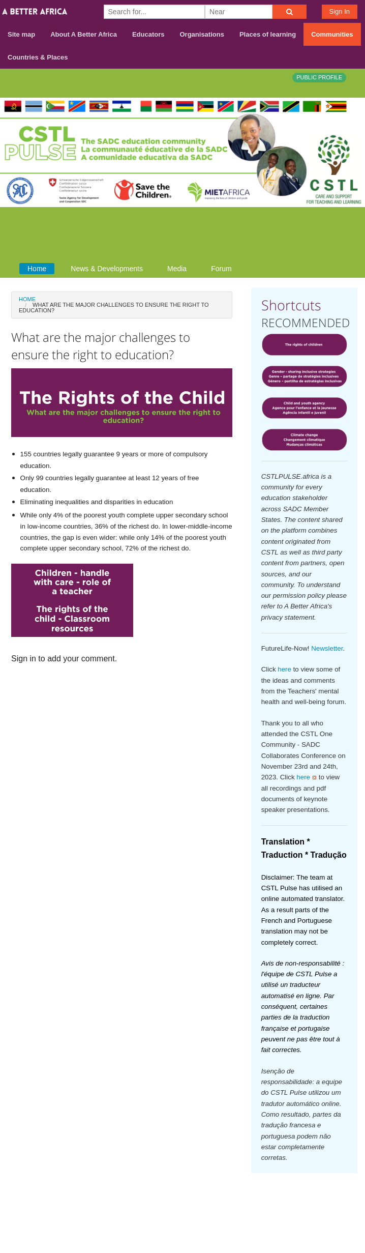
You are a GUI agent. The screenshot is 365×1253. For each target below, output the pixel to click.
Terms (346, 1200)
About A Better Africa (83, 34)
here (284, 669)
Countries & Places (38, 57)
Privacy (344, 1213)
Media (177, 269)
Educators (148, 34)
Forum (221, 269)
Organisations (202, 34)
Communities (332, 34)
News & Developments (107, 269)
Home (36, 269)
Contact (310, 1200)
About (274, 1200)
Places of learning (267, 34)
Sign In (339, 11)
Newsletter (327, 648)
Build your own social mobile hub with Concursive (182, 1236)
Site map (21, 34)
